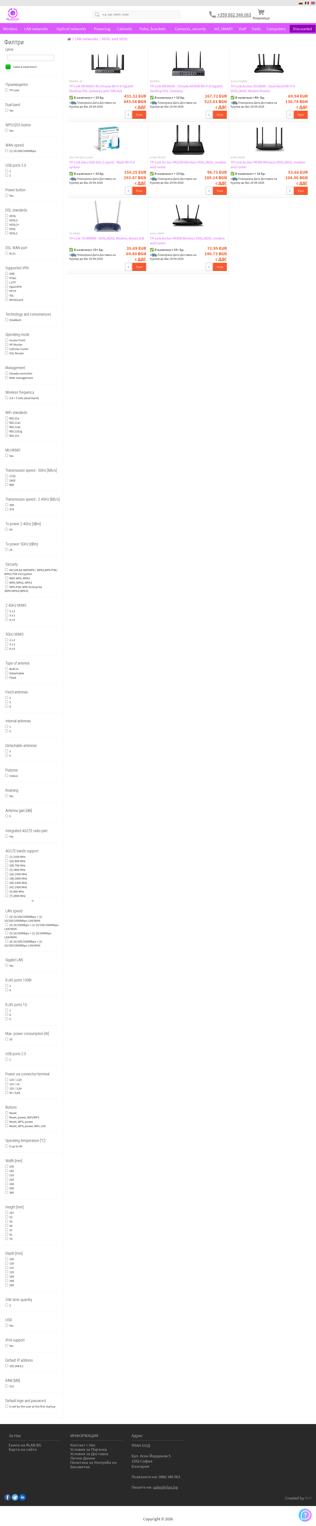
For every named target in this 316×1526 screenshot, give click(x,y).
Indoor (13, 776)
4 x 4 (12, 620)
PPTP (12, 291)
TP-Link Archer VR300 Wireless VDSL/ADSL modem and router (268, 164)
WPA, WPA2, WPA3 (20, 583)
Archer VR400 (157, 233)
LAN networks (36, 28)
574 (11, 509)
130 (11, 1263)
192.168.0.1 (16, 1366)
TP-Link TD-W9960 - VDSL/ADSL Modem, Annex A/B (106, 238)
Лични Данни (82, 1458)
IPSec (12, 278)
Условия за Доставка (89, 1453)
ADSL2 (13, 220)
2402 (12, 480)
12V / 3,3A (15, 1088)
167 (11, 1213)
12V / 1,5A (15, 1080)
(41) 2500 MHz (18, 887)
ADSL (12, 216)
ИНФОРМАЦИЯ (84, 1435)
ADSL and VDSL (115, 38)
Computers (276, 28)
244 (11, 1184)
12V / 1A (14, 1084)
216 (11, 1175)
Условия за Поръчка (88, 1449)
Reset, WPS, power (21, 1122)
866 (11, 485)
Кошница (261, 17)
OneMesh (15, 320)
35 (10, 1039)
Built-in (14, 669)
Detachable (16, 673)
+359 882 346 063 (234, 14)
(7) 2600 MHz (17, 896)
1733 (12, 476)
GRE (12, 274)
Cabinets (124, 28)
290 (11, 1285)
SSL (11, 295)
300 (11, 505)
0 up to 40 (15, 1146)
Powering (102, 28)
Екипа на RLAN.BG (25, 1445)
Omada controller (20, 373)
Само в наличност (25, 67)
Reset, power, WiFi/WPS (24, 1117)
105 (11, 1166)
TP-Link (14, 90)
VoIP (243, 28)
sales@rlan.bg (165, 1487)
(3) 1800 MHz (17, 870)
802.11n (14, 436)
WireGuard (16, 300)
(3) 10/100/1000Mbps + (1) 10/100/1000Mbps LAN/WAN (23, 919)
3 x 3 (12, 615)
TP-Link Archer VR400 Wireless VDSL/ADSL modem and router (187, 240)
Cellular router (18, 349)
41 (10, 1234)
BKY (308, 1498)
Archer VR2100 (158, 157)
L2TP (12, 282)
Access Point (17, 340)
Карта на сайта (23, 1449)
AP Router (15, 345)
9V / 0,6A (14, 1093)
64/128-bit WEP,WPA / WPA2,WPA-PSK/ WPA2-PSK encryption (30, 572)
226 (11, 1179)
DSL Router (16, 353)
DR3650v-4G (75, 81)
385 (11, 1192)
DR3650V (154, 81)
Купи (139, 115)
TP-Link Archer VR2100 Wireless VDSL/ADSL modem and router (188, 164)
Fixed (12, 678)
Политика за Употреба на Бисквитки (93, 1464)
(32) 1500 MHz (18, 874)
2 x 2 (12, 611)
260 (11, 1188)
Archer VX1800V (239, 81)
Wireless (10, 28)
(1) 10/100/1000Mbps (22, 151)
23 (10, 550)
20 (10, 529)
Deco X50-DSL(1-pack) (81, 157)
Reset (13, 1113)
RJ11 (12, 253)
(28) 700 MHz (17, 865)
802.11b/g (15, 431)
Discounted (302, 28)
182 (11, 1171)
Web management (21, 378)
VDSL (12, 229)
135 (11, 1272)
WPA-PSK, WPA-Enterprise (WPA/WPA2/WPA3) (23, 589)
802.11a (14, 418)
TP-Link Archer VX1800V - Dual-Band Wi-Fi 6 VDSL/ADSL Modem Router (263, 88)
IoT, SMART (223, 28)
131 (11, 1268)
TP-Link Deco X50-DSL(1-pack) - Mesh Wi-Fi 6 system (102, 164)
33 (10, 1217)
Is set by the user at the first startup (32, 1406)
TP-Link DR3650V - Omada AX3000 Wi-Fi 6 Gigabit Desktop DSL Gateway (186, 88)
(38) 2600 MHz (18, 878)
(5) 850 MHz (16, 891)
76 (10, 1239)
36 (10, 1226)
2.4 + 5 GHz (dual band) (24, 398)
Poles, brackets (152, 28)
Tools (256, 28)
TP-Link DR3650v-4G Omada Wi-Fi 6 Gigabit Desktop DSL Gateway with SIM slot (101, 88)
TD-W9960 (74, 233)
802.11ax (14, 427)
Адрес (137, 1435)
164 (11, 1276)
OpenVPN (15, 287)
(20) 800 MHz (17, 861)
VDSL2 (13, 233)
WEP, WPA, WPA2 (19, 578)
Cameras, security (190, 28)
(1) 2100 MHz (17, 857)
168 (11, 1281)
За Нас (15, 1435)
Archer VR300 (238, 157)
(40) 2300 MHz (18, 883)
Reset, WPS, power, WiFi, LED (27, 1126)
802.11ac (14, 423)
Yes (11, 110)
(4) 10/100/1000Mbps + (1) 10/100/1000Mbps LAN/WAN (23, 943)
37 (10, 1230)
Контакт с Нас (83, 1445)
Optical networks (71, 28)
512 (11, 1386)
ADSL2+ (14, 225)
